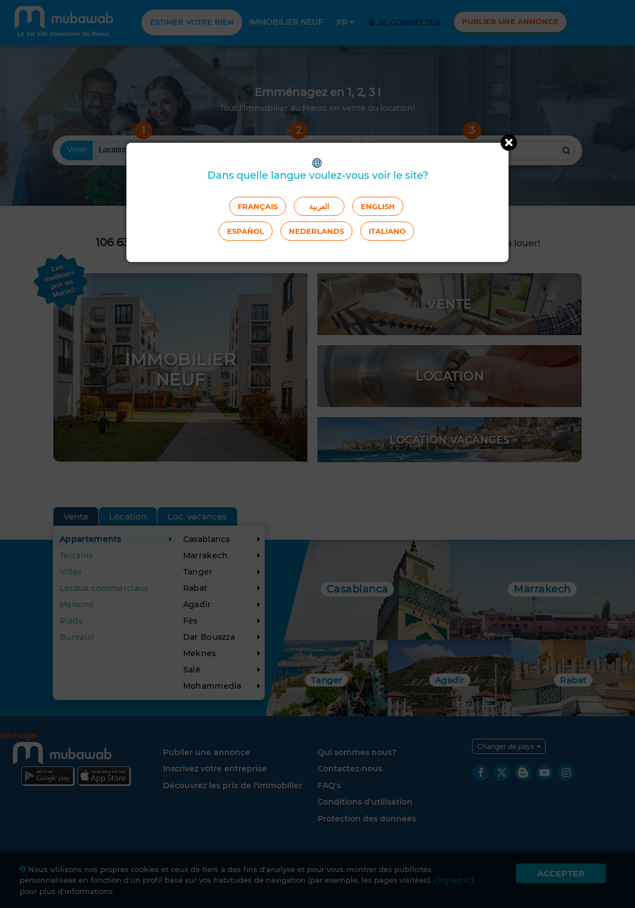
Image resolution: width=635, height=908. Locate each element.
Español (245, 231)
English (378, 206)
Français (258, 206)
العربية (319, 206)
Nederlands (316, 231)
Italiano (387, 231)
